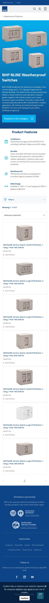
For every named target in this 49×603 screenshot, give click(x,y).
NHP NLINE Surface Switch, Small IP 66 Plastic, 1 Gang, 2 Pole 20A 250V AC (23, 354)
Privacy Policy (27, 550)
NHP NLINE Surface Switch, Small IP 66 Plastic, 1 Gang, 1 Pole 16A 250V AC (23, 246)
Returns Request (38, 545)
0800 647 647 (8, 2)
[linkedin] (24, 577)
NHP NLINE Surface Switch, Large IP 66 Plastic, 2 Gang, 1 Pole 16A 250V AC (23, 318)
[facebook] (16, 577)
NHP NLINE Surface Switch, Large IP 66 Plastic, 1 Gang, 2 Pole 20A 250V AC (23, 462)
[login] (40, 8)
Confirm (24, 598)
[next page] (46, 480)
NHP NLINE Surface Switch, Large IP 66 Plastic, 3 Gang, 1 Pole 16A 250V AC (23, 282)
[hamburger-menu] (44, 8)
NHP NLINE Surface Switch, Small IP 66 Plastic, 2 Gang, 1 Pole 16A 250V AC (23, 390)
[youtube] (32, 577)
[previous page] (3, 480)
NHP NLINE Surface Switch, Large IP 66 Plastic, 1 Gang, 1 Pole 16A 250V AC (23, 426)
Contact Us (9, 545)
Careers (27, 545)
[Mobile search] (34, 8)
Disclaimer (37, 550)
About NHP (18, 545)
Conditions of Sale (14, 550)
